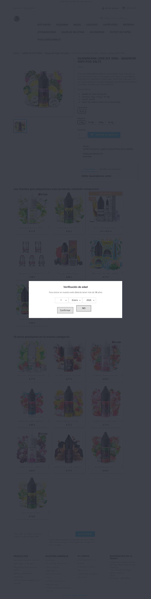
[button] (61, 300)
